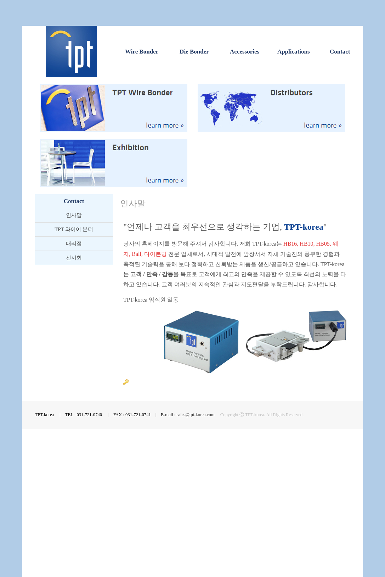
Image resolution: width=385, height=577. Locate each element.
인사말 (74, 215)
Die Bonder (194, 51)
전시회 (74, 258)
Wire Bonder (141, 51)
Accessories (244, 51)
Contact (340, 51)
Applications (293, 51)
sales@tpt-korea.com (196, 414)
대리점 (74, 243)
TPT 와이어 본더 (74, 229)
